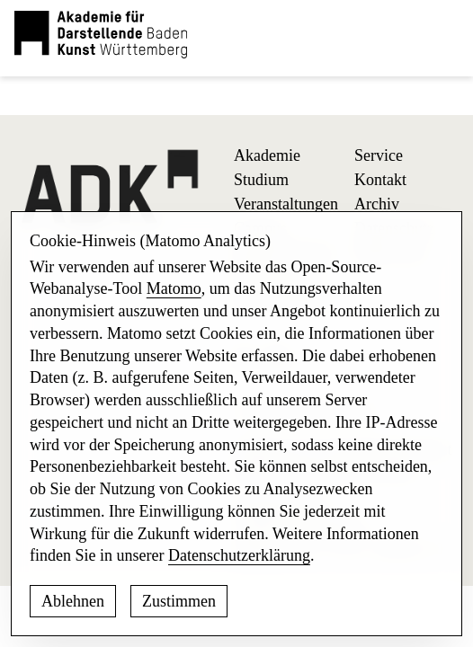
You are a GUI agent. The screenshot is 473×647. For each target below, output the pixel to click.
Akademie (267, 155)
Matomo (174, 288)
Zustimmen (179, 601)
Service (378, 155)
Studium (261, 180)
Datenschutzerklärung (239, 555)
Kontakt (380, 180)
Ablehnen (72, 601)
